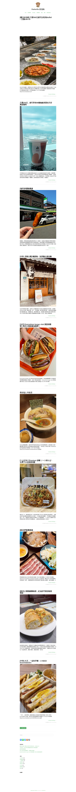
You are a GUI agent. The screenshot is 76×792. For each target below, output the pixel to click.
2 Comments (54, 385)
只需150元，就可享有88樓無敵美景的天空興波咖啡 (36, 103)
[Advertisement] (38, 28)
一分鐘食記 (22, 760)
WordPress (43, 790)
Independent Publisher (34, 790)
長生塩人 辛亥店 (26, 393)
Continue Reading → (52, 94)
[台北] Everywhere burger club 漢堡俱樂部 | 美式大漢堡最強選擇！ (35, 325)
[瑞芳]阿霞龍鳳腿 (26, 189)
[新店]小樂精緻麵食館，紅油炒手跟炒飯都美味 (36, 592)
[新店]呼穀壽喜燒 (26, 530)
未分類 (21, 765)
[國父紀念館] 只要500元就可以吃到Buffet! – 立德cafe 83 (36, 18)
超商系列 (47, 523)
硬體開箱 (38, 12)
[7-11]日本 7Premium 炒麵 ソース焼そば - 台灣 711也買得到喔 (36, 461)
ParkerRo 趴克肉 (38, 9)
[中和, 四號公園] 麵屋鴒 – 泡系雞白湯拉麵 (35, 257)
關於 (44, 12)
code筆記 (33, 12)
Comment (54, 249)
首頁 (25, 12)
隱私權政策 (49, 12)
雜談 (42, 12)
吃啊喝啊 (29, 12)
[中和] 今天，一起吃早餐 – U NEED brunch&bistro (33, 662)
